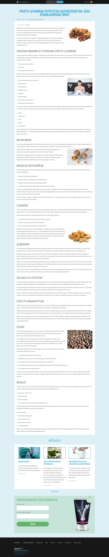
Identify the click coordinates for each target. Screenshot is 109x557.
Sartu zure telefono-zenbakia (24, 512)
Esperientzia (17, 542)
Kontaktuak (68, 542)
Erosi (32, 524)
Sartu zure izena (20, 504)
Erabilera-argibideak (28, 542)
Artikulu (53, 542)
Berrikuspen (40, 542)
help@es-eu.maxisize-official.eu (21, 550)
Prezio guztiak (77, 542)
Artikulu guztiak (54, 491)
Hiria (47, 542)
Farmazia (60, 542)
